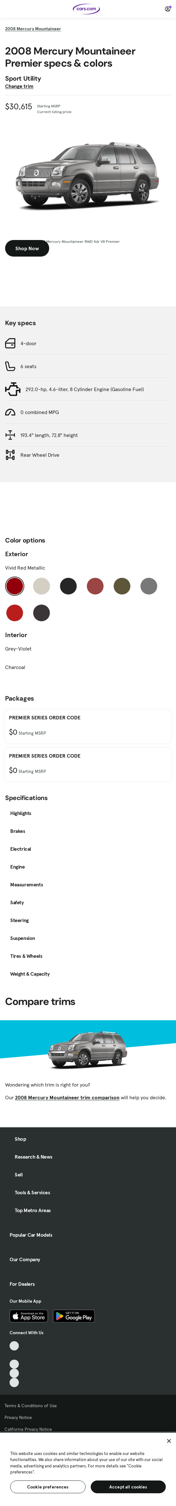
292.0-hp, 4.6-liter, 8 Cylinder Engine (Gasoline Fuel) (85, 389)
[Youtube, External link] (14, 1364)
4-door (28, 343)
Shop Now (27, 248)
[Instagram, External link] (14, 1373)
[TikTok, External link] (14, 1345)
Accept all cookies (128, 1487)
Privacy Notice (18, 1417)
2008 (33, 29)
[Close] (169, 1441)
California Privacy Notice (28, 1429)
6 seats (28, 366)
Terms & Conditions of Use (30, 1405)
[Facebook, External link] (14, 1355)
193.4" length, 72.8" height (49, 435)
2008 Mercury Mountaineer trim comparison (67, 1097)
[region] (88, 1468)
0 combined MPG (39, 412)
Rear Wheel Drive (39, 455)
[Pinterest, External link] (14, 1382)
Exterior (16, 554)
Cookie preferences (48, 1487)
